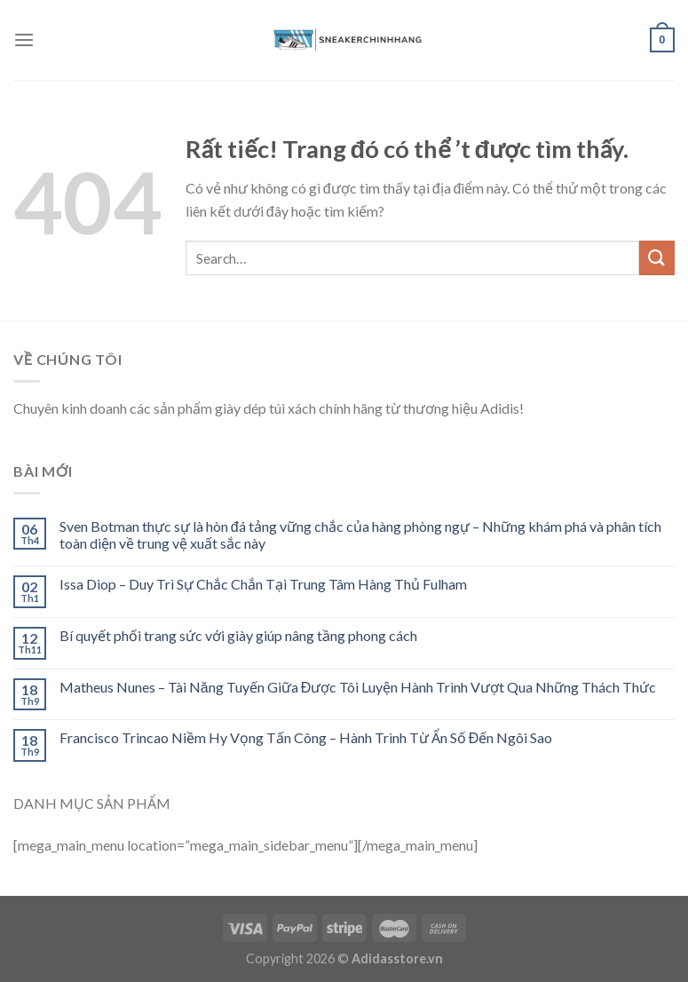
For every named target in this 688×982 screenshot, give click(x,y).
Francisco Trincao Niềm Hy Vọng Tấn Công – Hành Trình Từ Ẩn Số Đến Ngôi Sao (306, 737)
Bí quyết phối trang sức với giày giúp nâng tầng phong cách (238, 635)
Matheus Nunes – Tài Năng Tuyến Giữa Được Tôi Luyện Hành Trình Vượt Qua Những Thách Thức (357, 686)
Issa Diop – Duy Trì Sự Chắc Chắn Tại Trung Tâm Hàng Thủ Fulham (263, 583)
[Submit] (657, 258)
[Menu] (24, 39)
